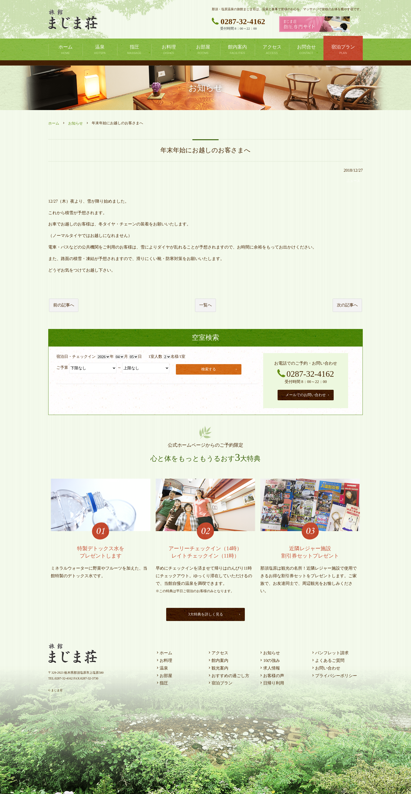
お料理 (163, 659)
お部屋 (163, 674)
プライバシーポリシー (334, 674)
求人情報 (269, 667)
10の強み (269, 659)
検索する (220, 368)
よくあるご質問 (327, 659)
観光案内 (217, 667)
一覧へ (205, 305)
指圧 (161, 681)
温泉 (161, 667)
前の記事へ (63, 305)
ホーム (53, 123)
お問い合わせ (325, 667)
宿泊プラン (219, 681)
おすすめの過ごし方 (228, 674)
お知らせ (75, 123)
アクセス (217, 651)
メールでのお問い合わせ (308, 394)
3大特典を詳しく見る (213, 613)
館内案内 (217, 659)
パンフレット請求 (330, 651)
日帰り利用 (271, 681)
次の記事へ (347, 305)
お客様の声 (271, 674)
